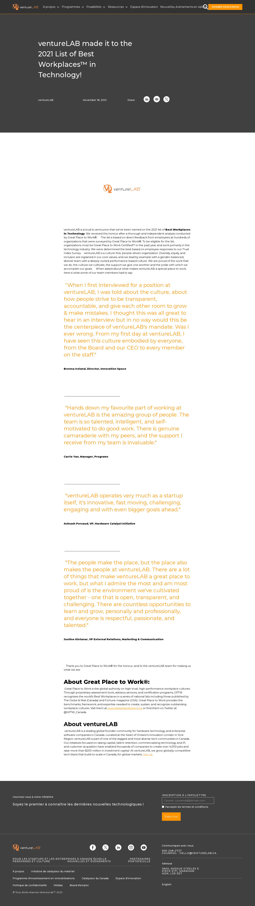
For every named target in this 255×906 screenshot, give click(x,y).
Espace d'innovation (144, 7)
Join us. (148, 754)
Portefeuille (139, 861)
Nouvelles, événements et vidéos (183, 7)
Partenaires (140, 859)
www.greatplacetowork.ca (124, 708)
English (166, 884)
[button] (51, 7)
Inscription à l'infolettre (184, 795)
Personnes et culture (31, 861)
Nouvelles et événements (89, 861)
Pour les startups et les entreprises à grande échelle (60, 859)
